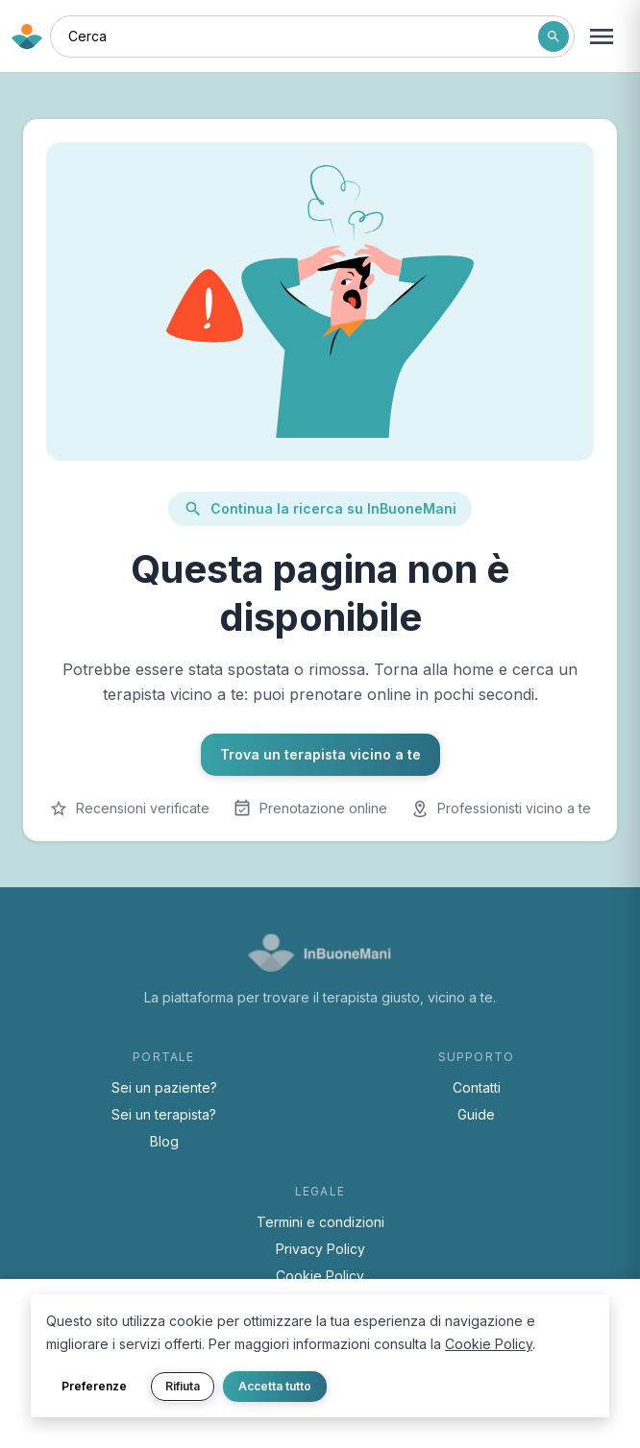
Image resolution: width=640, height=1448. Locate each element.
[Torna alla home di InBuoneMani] (27, 36)
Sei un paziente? (164, 1087)
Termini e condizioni (320, 1222)
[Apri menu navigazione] (601, 36)
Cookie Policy (320, 1275)
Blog (164, 1141)
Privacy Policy (320, 1249)
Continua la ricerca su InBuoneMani (320, 509)
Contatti (477, 1087)
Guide (476, 1114)
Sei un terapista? (163, 1114)
